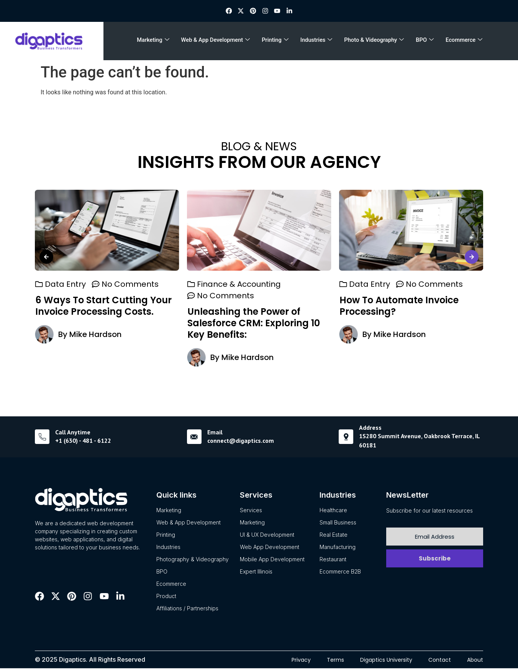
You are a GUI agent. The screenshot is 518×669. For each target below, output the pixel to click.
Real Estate (334, 535)
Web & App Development (218, 41)
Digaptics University (386, 660)
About (475, 660)
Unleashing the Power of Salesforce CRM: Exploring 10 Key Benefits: (253, 323)
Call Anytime (72, 432)
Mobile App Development (272, 559)
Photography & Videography (192, 559)
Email (215, 432)
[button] (46, 259)
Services (251, 510)
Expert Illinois (256, 572)
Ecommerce (460, 41)
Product (166, 596)
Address (370, 428)
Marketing (156, 41)
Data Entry (65, 284)
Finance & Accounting (239, 284)
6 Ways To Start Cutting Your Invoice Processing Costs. (103, 306)
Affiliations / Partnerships (187, 608)
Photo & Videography (373, 41)
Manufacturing (338, 547)
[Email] (194, 437)
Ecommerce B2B (340, 572)
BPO (423, 41)
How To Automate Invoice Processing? (398, 306)
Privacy (301, 660)
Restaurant (333, 559)
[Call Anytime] (42, 437)
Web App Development (269, 547)
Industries (316, 41)
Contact (439, 660)
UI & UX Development (267, 535)
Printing (276, 41)
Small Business (338, 522)
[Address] (346, 437)
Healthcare (333, 510)
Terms (335, 660)
